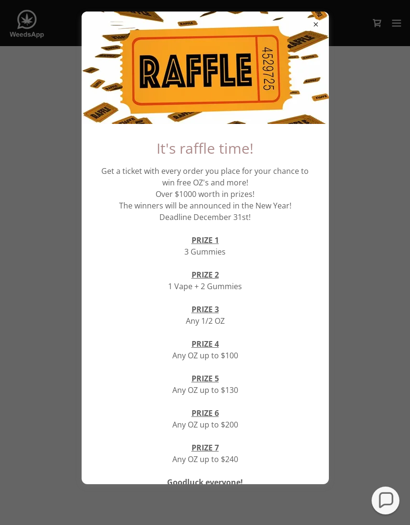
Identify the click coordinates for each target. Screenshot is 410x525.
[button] (386, 501)
